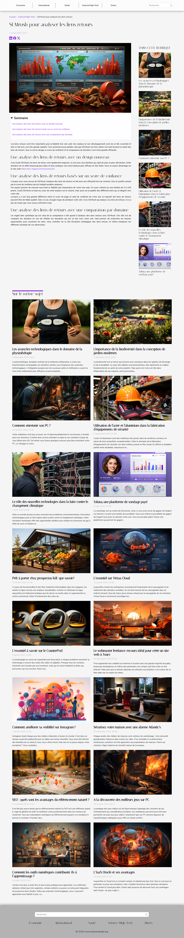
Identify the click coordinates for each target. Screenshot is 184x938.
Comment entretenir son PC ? (154, 158)
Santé (67, 5)
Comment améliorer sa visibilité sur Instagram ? (44, 727)
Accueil (12, 16)
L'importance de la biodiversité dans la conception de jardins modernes (154, 122)
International (43, 5)
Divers (113, 5)
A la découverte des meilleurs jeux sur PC (121, 800)
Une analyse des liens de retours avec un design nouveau (37, 123)
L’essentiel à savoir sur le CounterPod (37, 651)
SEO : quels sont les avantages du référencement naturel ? (50, 800)
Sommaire (21, 118)
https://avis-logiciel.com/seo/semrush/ (37, 168)
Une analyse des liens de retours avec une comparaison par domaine (42, 134)
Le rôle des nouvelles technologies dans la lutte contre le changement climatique (152, 234)
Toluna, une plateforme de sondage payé (152, 273)
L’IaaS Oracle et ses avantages (114, 872)
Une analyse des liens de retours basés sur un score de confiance (41, 129)
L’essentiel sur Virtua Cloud (112, 578)
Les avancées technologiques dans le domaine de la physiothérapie (154, 83)
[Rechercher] (160, 5)
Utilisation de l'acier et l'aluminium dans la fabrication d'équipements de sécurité (154, 194)
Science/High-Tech (90, 5)
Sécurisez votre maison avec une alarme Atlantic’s (127, 727)
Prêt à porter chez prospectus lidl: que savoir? (43, 578)
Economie (20, 5)
